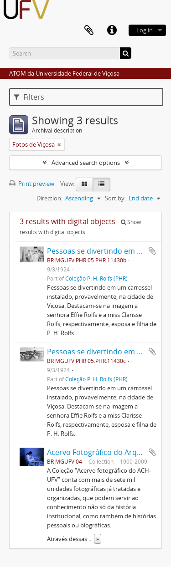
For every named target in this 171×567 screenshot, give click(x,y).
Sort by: (115, 198)
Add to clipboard (152, 250)
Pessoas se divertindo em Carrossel (108, 251)
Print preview (31, 183)
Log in (144, 30)
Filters (29, 97)
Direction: (49, 198)
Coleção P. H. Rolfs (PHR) (96, 278)
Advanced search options (86, 162)
